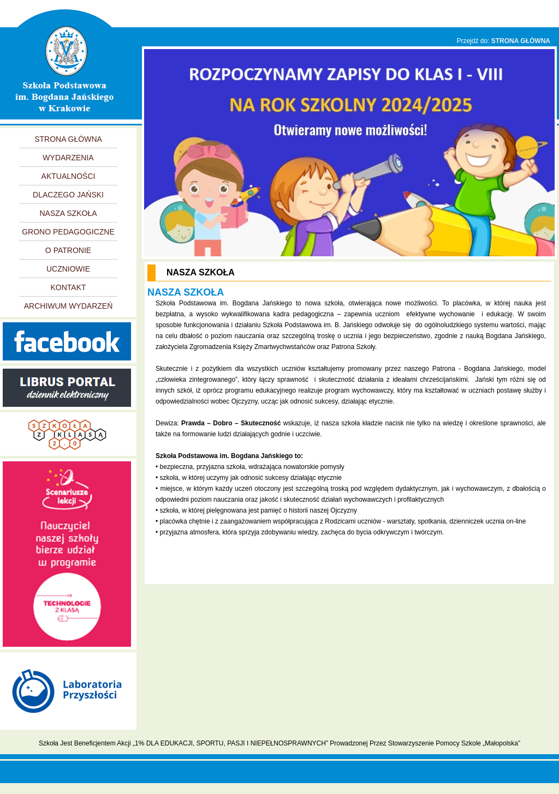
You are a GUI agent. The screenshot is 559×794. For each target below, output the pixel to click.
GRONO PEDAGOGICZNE (68, 231)
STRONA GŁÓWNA (520, 41)
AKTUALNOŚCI (68, 176)
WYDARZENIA (68, 157)
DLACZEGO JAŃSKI (68, 194)
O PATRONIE (68, 250)
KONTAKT (68, 287)
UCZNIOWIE (68, 268)
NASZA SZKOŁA (68, 213)
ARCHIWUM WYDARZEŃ (68, 306)
